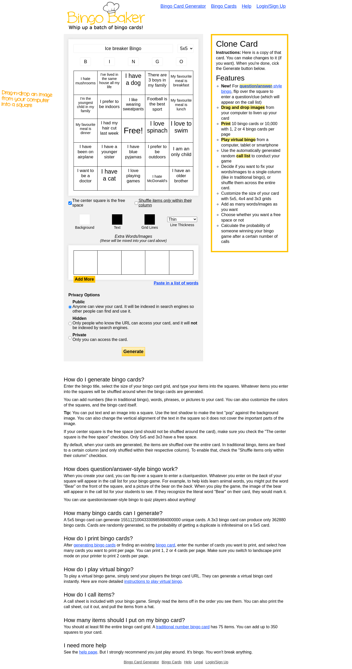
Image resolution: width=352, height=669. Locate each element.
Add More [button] (84, 279)
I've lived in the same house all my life (109, 83)
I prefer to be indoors (109, 107)
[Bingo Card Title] (123, 48)
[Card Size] (185, 48)
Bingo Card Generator (183, 6)
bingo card (165, 545)
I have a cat (109, 178)
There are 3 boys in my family (157, 83)
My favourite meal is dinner (85, 131)
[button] (84, 219)
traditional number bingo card (183, 627)
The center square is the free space (98, 202)
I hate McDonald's (157, 178)
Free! (133, 131)
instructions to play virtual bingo (153, 581)
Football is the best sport (157, 107)
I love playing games (133, 178)
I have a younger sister (109, 154)
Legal (198, 662)
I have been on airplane (85, 154)
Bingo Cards (224, 6)
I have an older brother (181, 178)
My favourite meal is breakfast (181, 83)
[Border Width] (182, 219)
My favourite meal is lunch (181, 107)
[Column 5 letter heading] (181, 62)
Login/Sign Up (271, 6)
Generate (133, 351)
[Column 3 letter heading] (133, 62)
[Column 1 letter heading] (85, 62)
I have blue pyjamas (133, 154)
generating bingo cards (95, 545)
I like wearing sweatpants (133, 107)
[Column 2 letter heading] (109, 62)
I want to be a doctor (85, 178)
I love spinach (157, 131)
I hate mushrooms (85, 83)
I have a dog (133, 83)
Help (246, 6)
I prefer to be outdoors (157, 154)
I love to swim (181, 131)
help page (88, 652)
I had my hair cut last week (109, 131)
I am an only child (181, 154)
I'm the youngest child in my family (85, 107)
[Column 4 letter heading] (157, 62)
